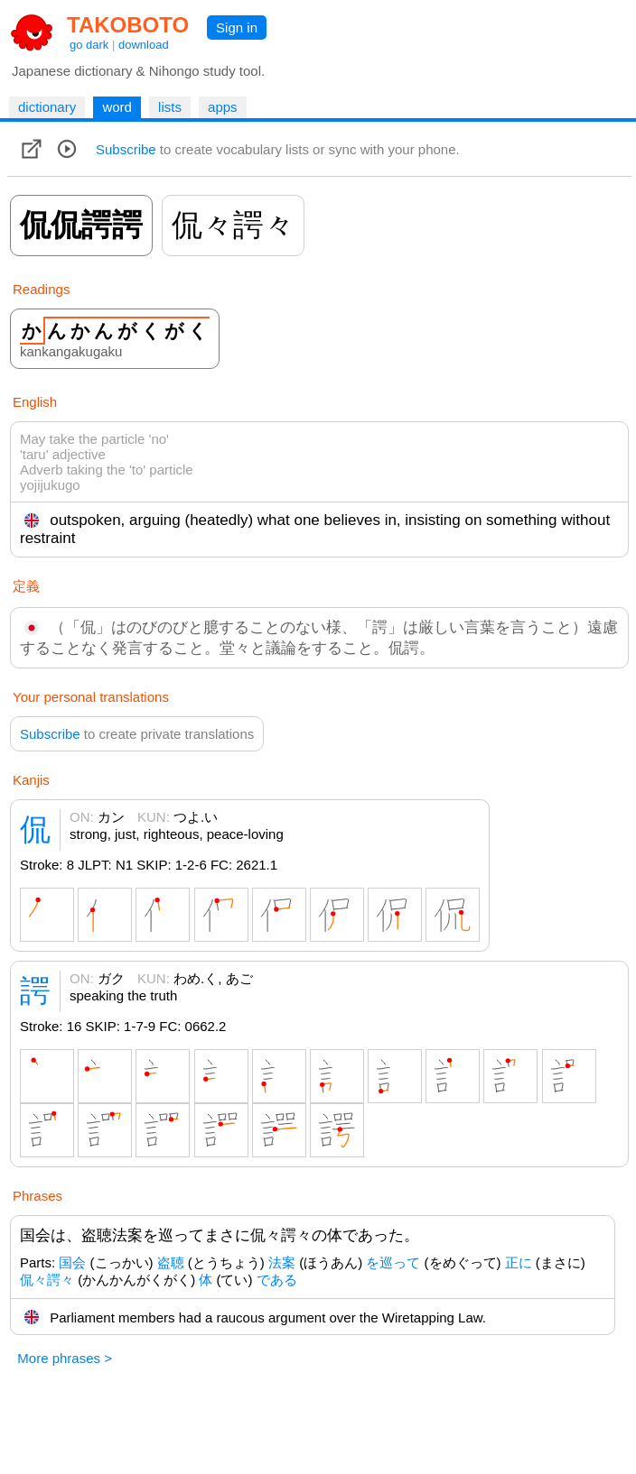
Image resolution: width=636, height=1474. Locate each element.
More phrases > (64, 1358)
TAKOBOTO (128, 25)
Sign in (236, 27)
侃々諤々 (47, 1279)
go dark (89, 44)
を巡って (393, 1262)
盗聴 (170, 1262)
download (143, 44)
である (277, 1279)
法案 (281, 1262)
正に (518, 1262)
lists (170, 107)
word (117, 107)
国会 (72, 1262)
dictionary (47, 107)
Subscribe (126, 149)
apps (223, 107)
